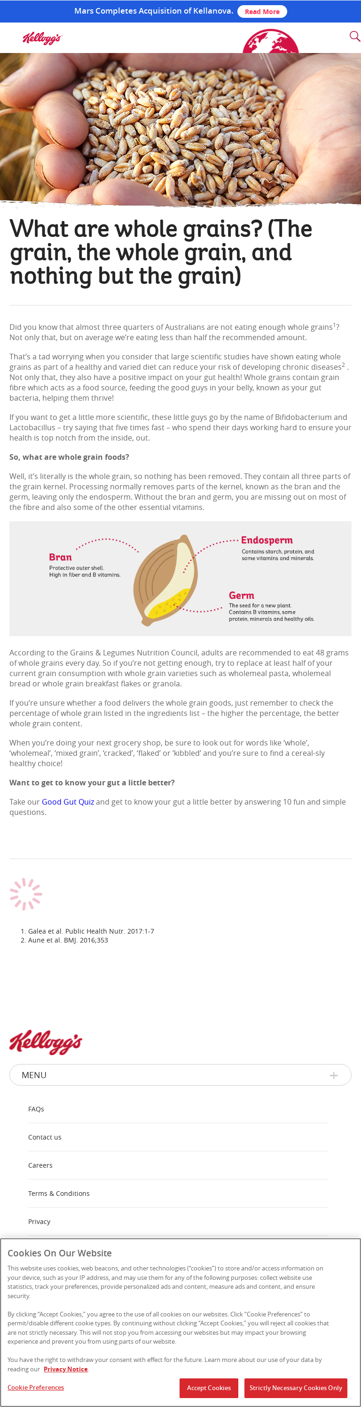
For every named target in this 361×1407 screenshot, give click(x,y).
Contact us (45, 1137)
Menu (34, 1074)
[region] (180, 1322)
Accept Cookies (209, 1388)
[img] (42, 38)
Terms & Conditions (59, 1193)
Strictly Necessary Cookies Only (296, 1388)
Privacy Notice (66, 1369)
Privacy (39, 1221)
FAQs (36, 1108)
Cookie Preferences (36, 1387)
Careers (40, 1165)
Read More (262, 11)
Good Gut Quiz (68, 802)
